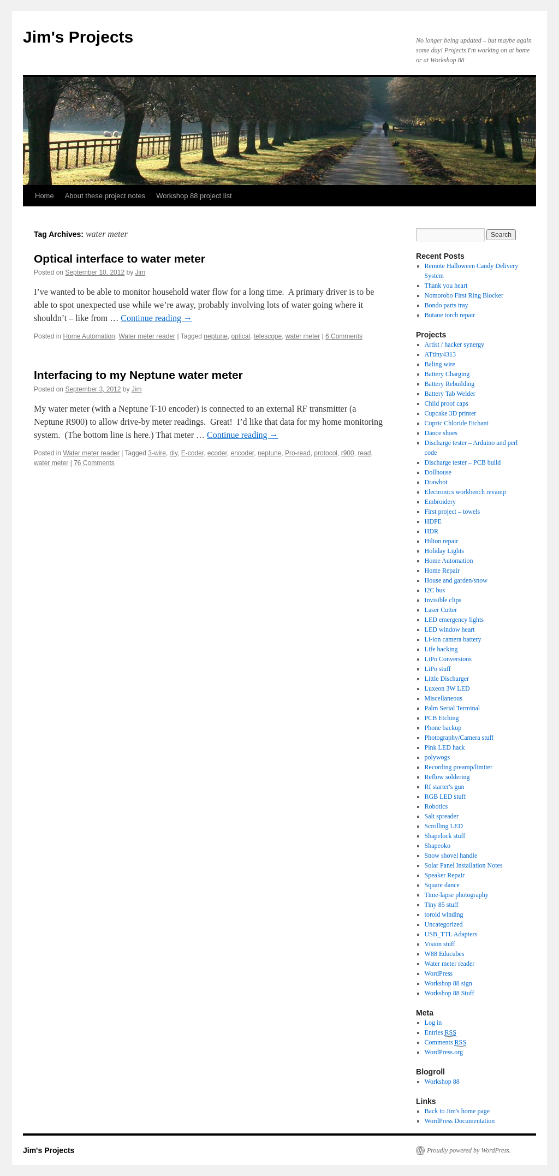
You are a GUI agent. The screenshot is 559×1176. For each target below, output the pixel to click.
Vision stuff (440, 944)
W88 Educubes (445, 954)
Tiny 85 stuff (442, 904)
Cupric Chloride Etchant (457, 423)
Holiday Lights (444, 551)
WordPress (439, 973)
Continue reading (156, 318)
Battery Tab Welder (450, 393)
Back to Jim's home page (457, 1111)
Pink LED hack (445, 747)
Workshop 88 (442, 1081)
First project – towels (452, 511)
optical (240, 336)
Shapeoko (437, 846)
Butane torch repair (450, 315)
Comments (445, 1042)
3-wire (157, 453)
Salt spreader (442, 816)
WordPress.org (444, 1052)
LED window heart (450, 629)
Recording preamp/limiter (458, 767)
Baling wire (440, 364)
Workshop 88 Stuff (449, 993)
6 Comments (343, 336)
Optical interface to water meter (119, 258)
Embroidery (440, 502)
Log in (433, 1022)
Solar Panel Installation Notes (464, 865)
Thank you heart (446, 285)
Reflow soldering (447, 777)
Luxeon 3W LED (447, 688)
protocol (325, 453)
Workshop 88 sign (448, 983)
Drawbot (436, 482)
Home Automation (89, 336)
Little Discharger (447, 678)
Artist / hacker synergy (454, 344)
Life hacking (441, 649)
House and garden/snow (456, 580)
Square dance (442, 885)
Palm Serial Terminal (452, 708)
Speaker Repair (445, 875)
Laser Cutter (441, 610)
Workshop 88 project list (194, 196)
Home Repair (442, 570)
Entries (440, 1033)
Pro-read (298, 453)
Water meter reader (146, 336)
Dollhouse (438, 472)
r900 (347, 453)
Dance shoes (441, 433)
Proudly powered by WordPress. (469, 1150)
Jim (140, 272)
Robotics (436, 806)
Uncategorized (444, 924)
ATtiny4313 (440, 354)
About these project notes (105, 196)
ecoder (217, 453)
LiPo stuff (438, 669)
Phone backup (443, 728)
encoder (242, 453)
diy (173, 453)
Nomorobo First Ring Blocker (464, 295)
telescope (268, 336)
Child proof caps (446, 403)
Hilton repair (442, 541)
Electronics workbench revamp (465, 492)
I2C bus (435, 590)
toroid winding (444, 914)
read (364, 453)
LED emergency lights (454, 619)
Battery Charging (447, 374)
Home (44, 196)
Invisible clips (443, 600)
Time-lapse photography (457, 895)
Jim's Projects (78, 37)
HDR (431, 531)
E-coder (192, 453)
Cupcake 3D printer (451, 413)
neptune (215, 336)
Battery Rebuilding (450, 384)
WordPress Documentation (460, 1121)
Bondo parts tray (446, 305)
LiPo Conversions (448, 659)
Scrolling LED (444, 826)
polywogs (437, 757)
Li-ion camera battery (453, 639)
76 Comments (94, 463)
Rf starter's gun (445, 787)
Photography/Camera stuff (459, 737)
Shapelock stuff (445, 836)
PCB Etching (442, 718)
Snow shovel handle (451, 855)
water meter (303, 336)
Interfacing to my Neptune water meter (138, 375)
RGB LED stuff (445, 796)
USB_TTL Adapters (451, 934)
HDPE (433, 521)
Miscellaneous (443, 698)
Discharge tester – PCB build (463, 462)
